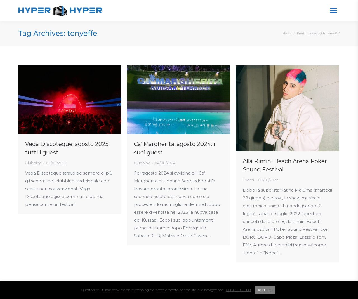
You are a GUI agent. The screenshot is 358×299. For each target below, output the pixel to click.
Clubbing (33, 163)
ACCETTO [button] (265, 290)
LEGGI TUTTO (238, 290)
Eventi (248, 180)
